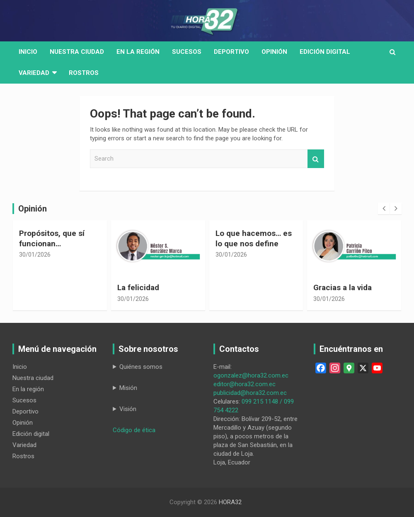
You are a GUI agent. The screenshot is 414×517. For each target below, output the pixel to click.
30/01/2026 (35, 254)
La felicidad (138, 287)
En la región (138, 51)
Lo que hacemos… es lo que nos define (253, 238)
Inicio (28, 51)
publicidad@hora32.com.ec (250, 393)
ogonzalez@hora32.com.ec (250, 375)
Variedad (34, 73)
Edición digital (325, 51)
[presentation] (384, 208)
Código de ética (134, 430)
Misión (128, 388)
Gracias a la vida (342, 287)
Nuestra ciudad (32, 378)
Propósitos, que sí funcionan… (52, 238)
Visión (127, 409)
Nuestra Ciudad (77, 51)
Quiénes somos (140, 366)
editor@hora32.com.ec (244, 384)
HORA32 (230, 502)
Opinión (274, 51)
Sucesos (186, 51)
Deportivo (231, 51)
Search (315, 158)
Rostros (84, 73)
